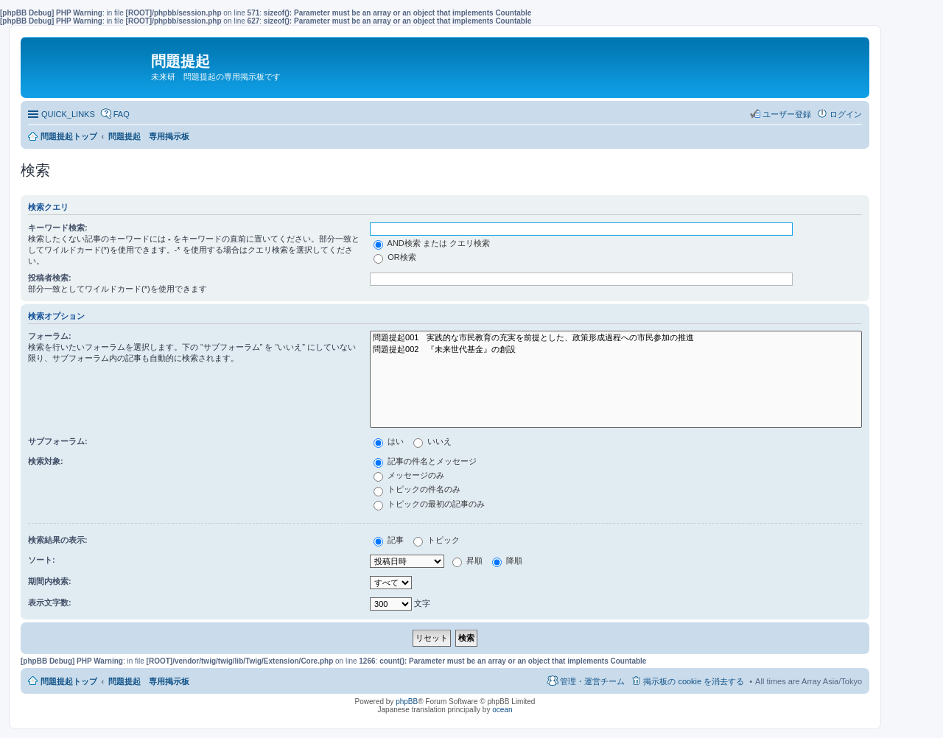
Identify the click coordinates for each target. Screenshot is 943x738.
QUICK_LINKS (68, 114)
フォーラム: (49, 335)
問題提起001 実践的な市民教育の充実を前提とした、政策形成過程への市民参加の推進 (615, 338)
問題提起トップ (69, 681)
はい (389, 441)
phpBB (407, 701)
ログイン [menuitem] (846, 114)
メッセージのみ (409, 475)
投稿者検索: (49, 277)
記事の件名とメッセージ (425, 461)
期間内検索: (49, 581)
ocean (502, 710)
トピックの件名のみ (417, 489)
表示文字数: (49, 602)
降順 (507, 560)
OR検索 (395, 257)
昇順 (467, 560)
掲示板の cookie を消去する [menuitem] (693, 681)
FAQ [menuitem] (121, 114)
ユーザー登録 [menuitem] (787, 114)
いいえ (432, 441)
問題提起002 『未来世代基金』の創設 (615, 350)
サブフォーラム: (58, 441)
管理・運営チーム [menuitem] (592, 681)
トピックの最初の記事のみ (429, 503)
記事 (389, 539)
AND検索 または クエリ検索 (432, 243)
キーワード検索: (58, 227)
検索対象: (45, 461)
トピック (436, 539)
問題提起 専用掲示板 (148, 681)
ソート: (41, 559)
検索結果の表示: (58, 539)
